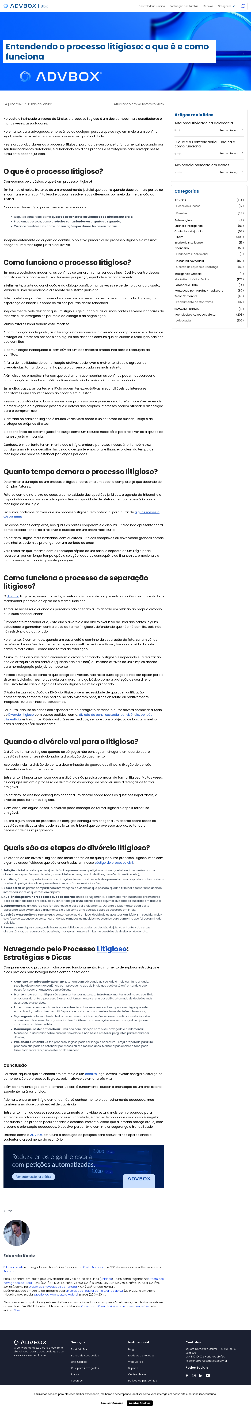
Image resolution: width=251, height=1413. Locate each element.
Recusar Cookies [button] (112, 1403)
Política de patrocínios (142, 1380)
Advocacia (210, 320)
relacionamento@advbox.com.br (206, 1361)
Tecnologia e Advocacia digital (209, 314)
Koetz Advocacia (95, 1267)
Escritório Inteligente (209, 242)
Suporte (133, 1368)
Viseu (17, 1310)
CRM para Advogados (85, 1368)
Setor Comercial (209, 296)
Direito (209, 237)
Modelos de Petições (141, 1355)
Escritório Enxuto (81, 1349)
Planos (75, 1374)
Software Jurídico (209, 309)
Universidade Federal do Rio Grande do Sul (94, 1291)
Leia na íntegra (232, 130)
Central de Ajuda (138, 1374)
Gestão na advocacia (209, 261)
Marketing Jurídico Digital (209, 279)
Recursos (77, 1380)
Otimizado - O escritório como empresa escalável (115, 1306)
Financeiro (209, 248)
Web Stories (135, 1362)
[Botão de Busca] (243, 6)
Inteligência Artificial (209, 274)
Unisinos (106, 1279)
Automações (209, 220)
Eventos (210, 213)
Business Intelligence (209, 226)
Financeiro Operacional (210, 254)
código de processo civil (114, 862)
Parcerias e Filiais (209, 285)
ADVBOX (36, 1135)
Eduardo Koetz (13, 1267)
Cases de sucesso (210, 206)
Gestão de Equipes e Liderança (210, 267)
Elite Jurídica (79, 1362)
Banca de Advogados (85, 1355)
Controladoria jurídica (209, 231)
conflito (91, 1074)
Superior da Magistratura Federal (55, 1295)
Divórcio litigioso (21, 714)
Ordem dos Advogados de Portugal (53, 1287)
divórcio (13, 596)
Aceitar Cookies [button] (139, 1403)
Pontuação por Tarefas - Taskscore (209, 290)
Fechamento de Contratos (210, 302)
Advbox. (8, 1271)
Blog (131, 1349)
